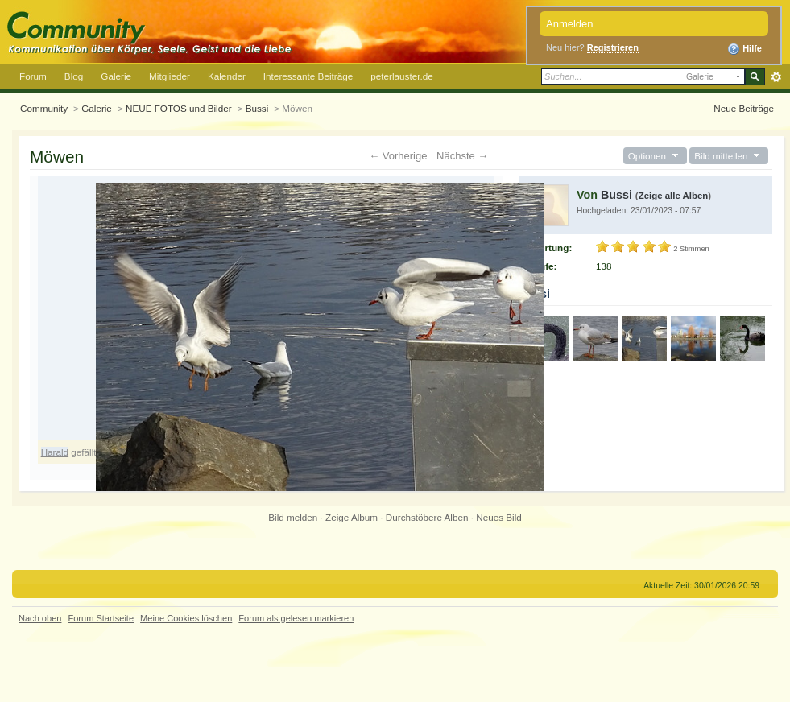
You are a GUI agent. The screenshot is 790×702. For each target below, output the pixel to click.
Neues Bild (499, 517)
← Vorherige (398, 156)
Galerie (116, 76)
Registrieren (613, 47)
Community (44, 108)
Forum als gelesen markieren (296, 618)
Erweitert (776, 77)
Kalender (227, 76)
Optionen (655, 156)
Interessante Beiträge (308, 76)
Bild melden (292, 517)
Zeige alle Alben (674, 195)
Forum (33, 76)
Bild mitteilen (728, 156)
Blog (73, 76)
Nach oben (40, 618)
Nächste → (462, 156)
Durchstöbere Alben (427, 517)
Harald (54, 452)
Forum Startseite (101, 618)
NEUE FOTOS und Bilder (179, 108)
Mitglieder (169, 76)
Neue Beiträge (743, 108)
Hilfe (744, 49)
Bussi (257, 108)
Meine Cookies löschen (186, 618)
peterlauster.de (401, 76)
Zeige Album (351, 517)
